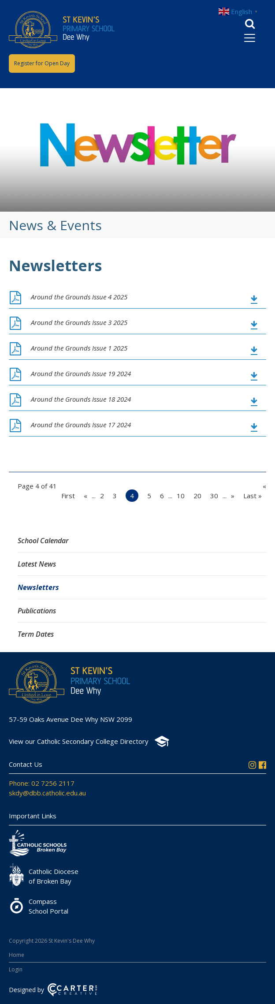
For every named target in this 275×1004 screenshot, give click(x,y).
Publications (37, 611)
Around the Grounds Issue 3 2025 (79, 322)
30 (214, 495)
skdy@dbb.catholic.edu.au (47, 792)
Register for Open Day (42, 63)
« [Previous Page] (85, 495)
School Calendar (43, 540)
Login (15, 969)
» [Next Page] (232, 495)
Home (16, 955)
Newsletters (38, 587)
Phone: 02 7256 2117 (41, 783)
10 (181, 495)
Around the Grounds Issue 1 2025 (79, 347)
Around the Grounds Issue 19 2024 (81, 373)
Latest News (37, 564)
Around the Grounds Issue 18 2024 (81, 399)
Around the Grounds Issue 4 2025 (79, 296)
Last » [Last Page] (252, 495)
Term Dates (36, 634)
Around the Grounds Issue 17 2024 (81, 424)
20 (197, 495)
